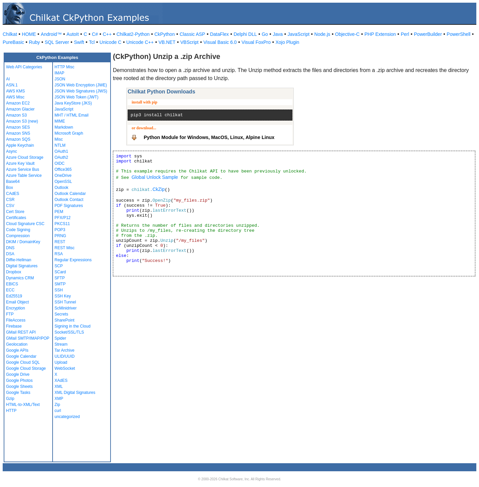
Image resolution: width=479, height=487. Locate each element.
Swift (79, 42)
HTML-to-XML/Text (23, 404)
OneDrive (63, 175)
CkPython (164, 34)
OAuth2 (61, 157)
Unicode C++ (140, 42)
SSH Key (63, 296)
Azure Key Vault (20, 163)
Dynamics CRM (20, 278)
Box (9, 187)
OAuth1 (61, 151)
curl (58, 410)
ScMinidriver (66, 308)
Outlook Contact (69, 199)
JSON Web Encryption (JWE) (81, 85)
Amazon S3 (16, 115)
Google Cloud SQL (23, 362)
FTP (10, 314)
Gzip (10, 398)
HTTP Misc (64, 67)
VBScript (189, 42)
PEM (59, 211)
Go (265, 34)
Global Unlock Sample (155, 177)
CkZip (158, 189)
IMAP (59, 73)
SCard (60, 272)
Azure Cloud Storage (24, 157)
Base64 (13, 181)
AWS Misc (15, 97)
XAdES (61, 380)
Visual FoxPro (256, 42)
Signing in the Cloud (72, 326)
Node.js (322, 34)
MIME (60, 121)
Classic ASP (192, 34)
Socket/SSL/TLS (69, 332)
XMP (59, 398)
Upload (61, 362)
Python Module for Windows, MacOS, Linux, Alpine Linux (209, 137)
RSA (59, 254)
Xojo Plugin (287, 42)
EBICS (12, 284)
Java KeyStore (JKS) (73, 103)
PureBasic (13, 42)
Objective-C (347, 34)
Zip (57, 404)
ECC (10, 290)
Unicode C (110, 42)
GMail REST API (21, 332)
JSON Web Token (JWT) (76, 97)
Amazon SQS (18, 139)
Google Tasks (18, 392)
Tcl (91, 42)
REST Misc (65, 248)
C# (95, 34)
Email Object (17, 302)
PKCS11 (62, 223)
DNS (10, 248)
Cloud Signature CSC (25, 223)
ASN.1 (12, 85)
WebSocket (65, 368)
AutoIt (73, 34)
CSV (10, 205)
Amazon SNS (18, 133)
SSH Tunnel (65, 302)
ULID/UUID (65, 356)
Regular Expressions (73, 260)
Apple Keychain (20, 145)
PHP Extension (380, 34)
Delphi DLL (245, 34)
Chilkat (10, 34)
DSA (10, 254)
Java (278, 34)
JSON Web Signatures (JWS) (81, 91)
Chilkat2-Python (133, 34)
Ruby (34, 42)
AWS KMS (15, 91)
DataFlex (219, 34)
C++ (107, 34)
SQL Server (57, 42)
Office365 (63, 169)
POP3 (60, 229)
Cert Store (15, 211)
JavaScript (299, 34)
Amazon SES (18, 127)
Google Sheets (19, 386)
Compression (18, 235)
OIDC (60, 163)
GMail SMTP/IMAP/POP (27, 338)
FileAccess (15, 320)
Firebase (14, 326)
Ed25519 (14, 296)
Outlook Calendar (70, 193)
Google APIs (17, 350)
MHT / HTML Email (71, 115)
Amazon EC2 (18, 103)
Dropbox (13, 272)
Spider (60, 338)
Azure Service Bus (22, 169)
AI (8, 79)
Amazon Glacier (20, 109)
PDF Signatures (69, 205)
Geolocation (16, 344)
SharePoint (64, 320)
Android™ (51, 34)
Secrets (61, 314)
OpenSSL (63, 181)
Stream (61, 344)
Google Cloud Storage (26, 368)
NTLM (60, 145)
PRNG (60, 235)
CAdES (12, 193)
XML (59, 386)
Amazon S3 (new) (22, 121)
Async (11, 151)
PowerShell (459, 34)
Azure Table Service (24, 175)
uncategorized (67, 416)
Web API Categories (24, 67)
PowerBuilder (428, 34)
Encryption (15, 308)
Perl (405, 34)
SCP (59, 266)
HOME (29, 34)
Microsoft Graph (69, 133)
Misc (59, 139)
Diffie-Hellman (18, 260)
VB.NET (167, 42)
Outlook (61, 187)
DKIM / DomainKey (23, 241)
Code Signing (18, 229)
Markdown (64, 127)
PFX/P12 (63, 217)
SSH (59, 290)
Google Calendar (21, 356)
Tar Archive (64, 350)
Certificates (16, 217)
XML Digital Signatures (75, 392)
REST (60, 241)
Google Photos (19, 380)
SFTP (60, 278)
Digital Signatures (22, 266)
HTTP (11, 410)
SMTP (60, 284)
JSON (60, 79)
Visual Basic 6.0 (219, 42)
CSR (10, 199)
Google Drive (17, 374)
